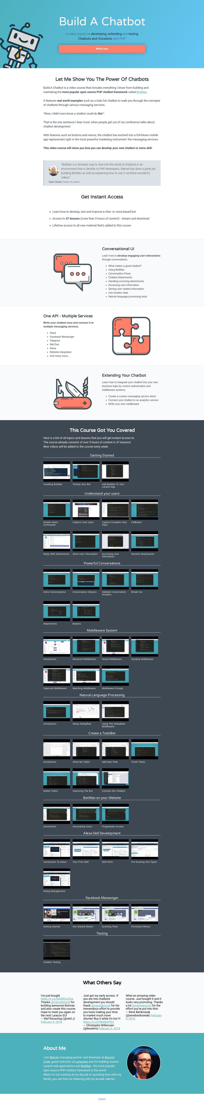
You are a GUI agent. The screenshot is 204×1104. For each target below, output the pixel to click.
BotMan (142, 92)
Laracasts (81, 1061)
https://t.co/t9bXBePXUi (98, 1022)
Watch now (102, 48)
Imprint (102, 1099)
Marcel (54, 1057)
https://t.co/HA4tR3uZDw (57, 998)
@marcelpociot (60, 1002)
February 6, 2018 (51, 1022)
